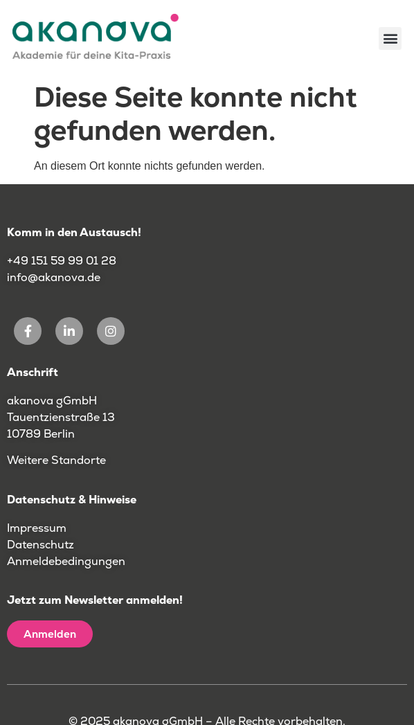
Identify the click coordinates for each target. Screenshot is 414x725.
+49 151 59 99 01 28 (63, 260)
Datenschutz (40, 544)
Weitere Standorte (56, 460)
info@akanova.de (53, 277)
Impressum (36, 528)
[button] (390, 38)
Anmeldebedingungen (66, 561)
